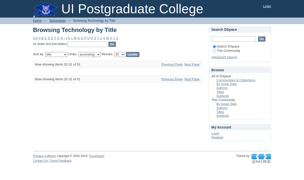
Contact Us (40, 160)
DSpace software (44, 156)
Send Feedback (61, 160)
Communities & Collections (236, 80)
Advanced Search (224, 57)
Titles (220, 92)
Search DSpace (226, 46)
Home (37, 20)
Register (218, 137)
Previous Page (172, 64)
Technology (57, 20)
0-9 (35, 38)
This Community (226, 50)
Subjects (223, 96)
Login (267, 6)
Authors (222, 88)
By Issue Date (227, 84)
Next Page (192, 64)
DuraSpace (96, 156)
